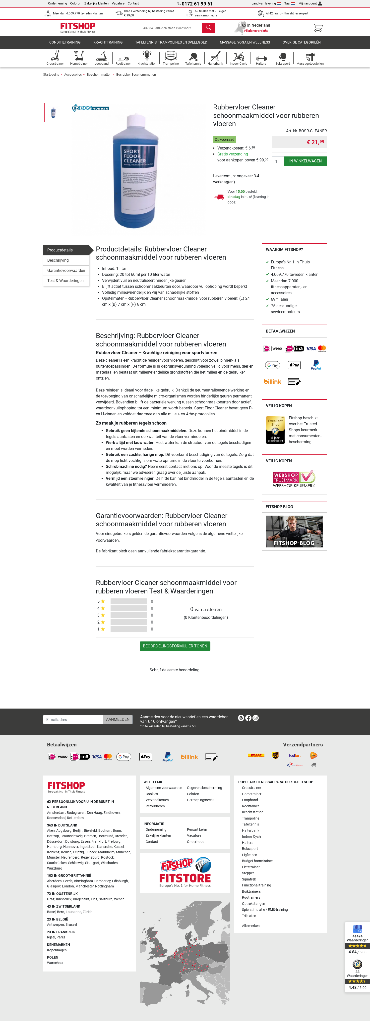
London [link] (68, 886)
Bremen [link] (90, 836)
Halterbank (250, 830)
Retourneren (155, 806)
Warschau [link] (55, 963)
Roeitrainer (250, 806)
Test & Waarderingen (65, 284)
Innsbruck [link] (63, 899)
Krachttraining (108, 46)
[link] (273, 352)
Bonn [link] (117, 831)
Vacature (118, 3)
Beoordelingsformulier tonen (175, 649)
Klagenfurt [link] (81, 899)
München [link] (123, 852)
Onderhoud (195, 842)
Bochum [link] (104, 831)
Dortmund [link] (105, 836)
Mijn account (310, 3)
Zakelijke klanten (96, 3)
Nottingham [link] (104, 886)
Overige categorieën (302, 46)
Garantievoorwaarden (66, 274)
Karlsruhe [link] (104, 847)
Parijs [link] (61, 937)
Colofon (75, 3)
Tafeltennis (250, 825)
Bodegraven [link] (76, 813)
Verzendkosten (157, 800)
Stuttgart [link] (92, 863)
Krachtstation (252, 812)
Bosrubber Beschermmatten (136, 78)
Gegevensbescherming (204, 788)
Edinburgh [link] (120, 881)
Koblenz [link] (53, 852)
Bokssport (250, 849)
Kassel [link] (119, 847)
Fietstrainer (251, 867)
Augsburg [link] (63, 831)
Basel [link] (51, 912)
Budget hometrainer (257, 861)
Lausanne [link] (73, 912)
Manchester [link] (84, 886)
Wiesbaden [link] (109, 863)
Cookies (152, 794)
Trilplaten (249, 916)
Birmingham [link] (83, 881)
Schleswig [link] (76, 863)
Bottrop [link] (53, 836)
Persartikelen (197, 829)
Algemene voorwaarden (164, 788)
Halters (247, 843)
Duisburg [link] (72, 841)
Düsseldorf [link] (55, 841)
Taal (290, 3)
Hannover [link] (70, 847)
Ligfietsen (249, 855)
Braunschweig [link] (72, 836)
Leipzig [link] (78, 852)
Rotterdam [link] (75, 818)
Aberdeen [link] (54, 881)
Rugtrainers (251, 898)
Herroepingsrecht (200, 800)
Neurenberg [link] (70, 858)
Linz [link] (94, 899)
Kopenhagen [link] (57, 950)
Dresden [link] (121, 836)
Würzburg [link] (54, 868)
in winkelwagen (305, 164)
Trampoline (250, 818)
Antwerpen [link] (55, 925)
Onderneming (57, 3)
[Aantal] (278, 164)
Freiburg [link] (114, 841)
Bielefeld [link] (90, 831)
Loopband (250, 800)
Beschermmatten (99, 78)
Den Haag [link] (94, 813)
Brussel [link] (71, 925)
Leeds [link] (67, 881)
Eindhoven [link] (112, 813)
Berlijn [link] (77, 831)
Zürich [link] (87, 912)
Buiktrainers (251, 891)
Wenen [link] (119, 899)
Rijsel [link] (51, 937)
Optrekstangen (253, 904)
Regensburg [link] (90, 858)
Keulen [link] (66, 852)
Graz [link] (51, 899)
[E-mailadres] (73, 720)
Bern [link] (60, 912)
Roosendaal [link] (56, 818)
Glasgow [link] (54, 886)
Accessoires (73, 78)
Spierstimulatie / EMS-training (265, 910)
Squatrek (249, 879)
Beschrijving (58, 263)
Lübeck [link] (91, 852)
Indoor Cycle (251, 837)
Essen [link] (85, 841)
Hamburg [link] (54, 847)
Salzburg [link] (106, 899)
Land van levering (266, 3)
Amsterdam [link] (56, 813)
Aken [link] (51, 831)
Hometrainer (251, 794)
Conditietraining (65, 46)
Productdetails (60, 253)
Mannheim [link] (106, 852)
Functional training (256, 885)
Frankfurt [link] (98, 841)
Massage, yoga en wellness (245, 46)
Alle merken (251, 926)
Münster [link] (53, 858)
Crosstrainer (251, 788)
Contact (133, 3)
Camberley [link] (102, 881)
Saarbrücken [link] (57, 863)
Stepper (248, 873)
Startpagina (51, 78)
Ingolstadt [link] (88, 847)
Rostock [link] (107, 858)
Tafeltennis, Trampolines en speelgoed (171, 46)
